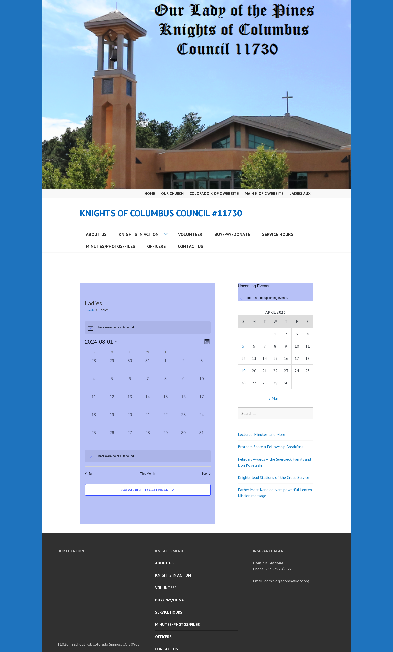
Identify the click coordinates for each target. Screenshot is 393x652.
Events (90, 310)
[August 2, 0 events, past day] (183, 367)
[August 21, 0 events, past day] (148, 421)
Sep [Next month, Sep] (205, 473)
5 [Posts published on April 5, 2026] (243, 346)
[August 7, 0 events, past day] (148, 385)
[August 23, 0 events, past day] (183, 421)
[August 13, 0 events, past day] (130, 403)
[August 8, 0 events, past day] (166, 385)
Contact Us (190, 246)
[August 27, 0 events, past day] (130, 439)
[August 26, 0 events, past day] (112, 439)
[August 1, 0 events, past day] (166, 367)
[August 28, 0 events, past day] (148, 439)
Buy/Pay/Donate (232, 234)
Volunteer (190, 234)
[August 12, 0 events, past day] (112, 403)
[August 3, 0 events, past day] (201, 367)
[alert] (148, 456)
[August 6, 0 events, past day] (130, 385)
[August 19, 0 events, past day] (112, 421)
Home (150, 193)
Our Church (172, 193)
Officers (156, 246)
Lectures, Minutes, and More (261, 434)
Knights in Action (139, 234)
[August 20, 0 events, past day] (130, 421)
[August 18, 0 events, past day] (94, 421)
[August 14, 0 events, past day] (148, 403)
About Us (96, 234)
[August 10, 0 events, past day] (201, 385)
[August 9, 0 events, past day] (183, 385)
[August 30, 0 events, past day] (183, 439)
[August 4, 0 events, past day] (94, 385)
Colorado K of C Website (214, 193)
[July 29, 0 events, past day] (112, 367)
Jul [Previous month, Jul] (88, 473)
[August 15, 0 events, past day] (166, 403)
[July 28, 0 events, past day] (94, 367)
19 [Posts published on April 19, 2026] (243, 370)
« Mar (273, 398)
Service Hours (277, 234)
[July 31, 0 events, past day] (148, 367)
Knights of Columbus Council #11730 (161, 213)
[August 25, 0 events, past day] (94, 439)
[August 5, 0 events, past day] (112, 385)
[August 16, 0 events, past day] (183, 403)
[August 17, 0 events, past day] (201, 403)
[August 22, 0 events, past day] (166, 421)
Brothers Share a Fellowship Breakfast (270, 446)
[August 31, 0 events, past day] (201, 439)
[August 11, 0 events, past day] (94, 403)
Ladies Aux (300, 193)
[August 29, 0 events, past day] (166, 439)
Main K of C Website (264, 193)
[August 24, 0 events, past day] (201, 421)
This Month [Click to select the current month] (147, 473)
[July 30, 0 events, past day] (130, 367)
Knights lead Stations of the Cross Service (273, 477)
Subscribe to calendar (144, 490)
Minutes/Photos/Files (110, 246)
